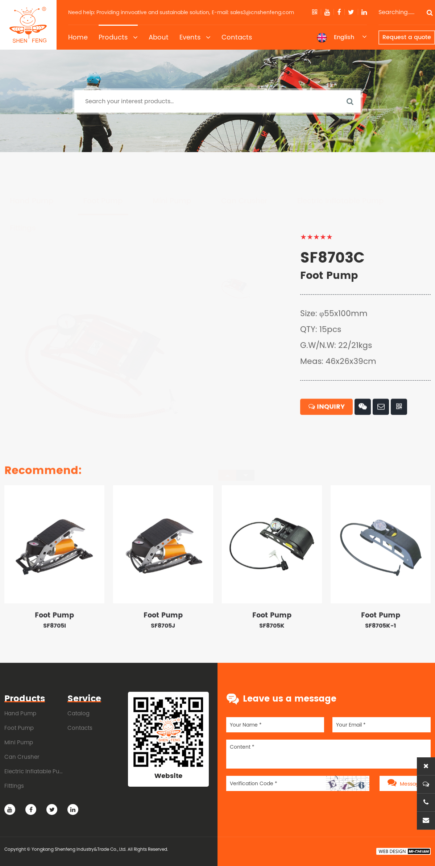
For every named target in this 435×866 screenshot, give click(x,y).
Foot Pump (103, 167)
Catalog (78, 713)
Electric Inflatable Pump (340, 167)
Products (118, 37)
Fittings (23, 194)
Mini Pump (172, 167)
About (159, 37)
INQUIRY (326, 436)
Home (78, 37)
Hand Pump (32, 167)
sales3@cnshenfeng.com (262, 12)
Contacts (236, 37)
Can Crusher (244, 167)
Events (195, 37)
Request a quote (406, 37)
